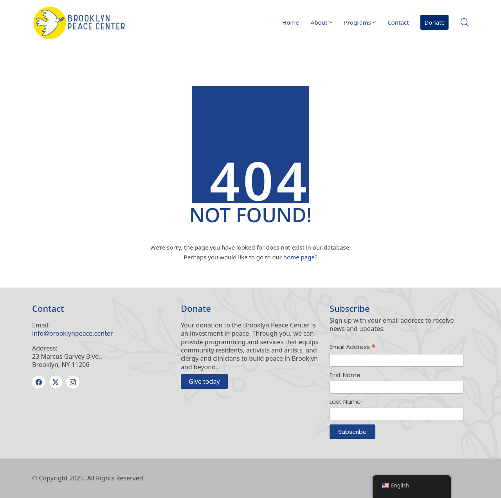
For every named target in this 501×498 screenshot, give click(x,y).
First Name (345, 375)
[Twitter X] (56, 382)
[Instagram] (72, 382)
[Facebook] (38, 382)
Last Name (345, 401)
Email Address (353, 347)
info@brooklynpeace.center (72, 333)
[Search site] (464, 22)
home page (299, 257)
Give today (204, 381)
